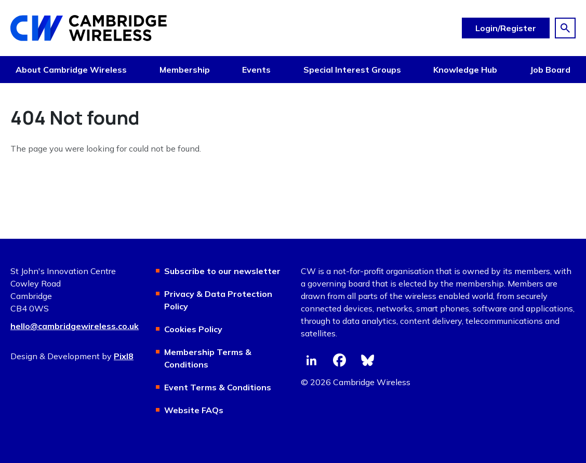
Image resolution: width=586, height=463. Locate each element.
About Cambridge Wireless (71, 69)
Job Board (550, 69)
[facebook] (339, 360)
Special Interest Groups (352, 69)
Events (256, 69)
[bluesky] (367, 360)
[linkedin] (311, 360)
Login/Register (505, 28)
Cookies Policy (193, 329)
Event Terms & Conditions (217, 387)
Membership (184, 69)
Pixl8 (124, 356)
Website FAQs (193, 410)
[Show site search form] (565, 28)
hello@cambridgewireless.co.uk (74, 326)
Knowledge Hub (465, 69)
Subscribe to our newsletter (222, 271)
